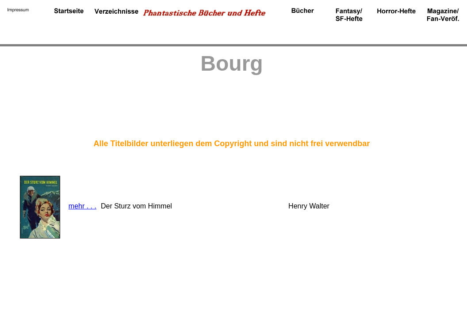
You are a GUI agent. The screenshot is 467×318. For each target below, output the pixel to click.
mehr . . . (82, 206)
